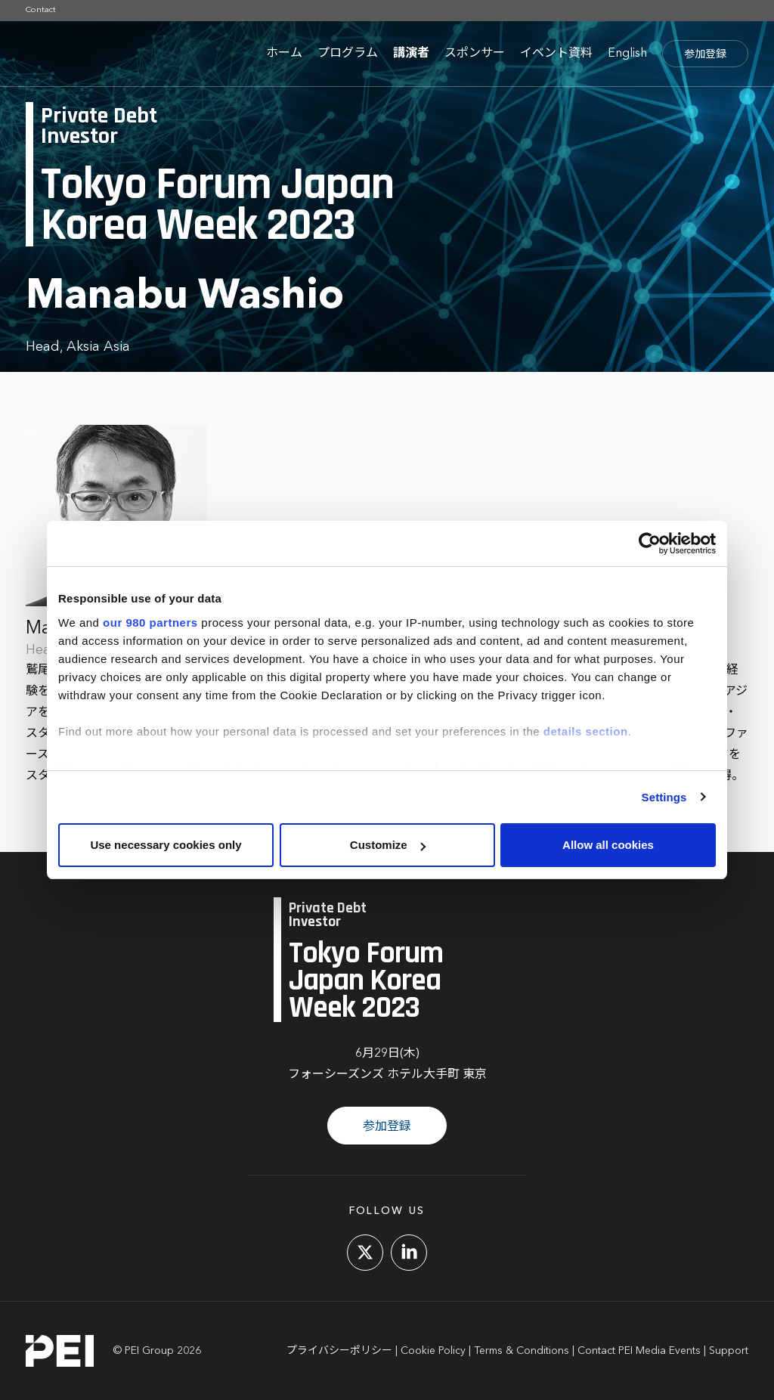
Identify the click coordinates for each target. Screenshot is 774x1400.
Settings (664, 797)
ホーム (284, 54)
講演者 (411, 54)
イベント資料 (556, 54)
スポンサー (474, 54)
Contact (41, 10)
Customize (388, 844)
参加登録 (705, 54)
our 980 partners (150, 622)
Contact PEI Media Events (639, 1351)
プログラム (347, 54)
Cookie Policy (433, 1351)
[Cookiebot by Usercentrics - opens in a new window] (650, 543)
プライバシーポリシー (339, 1351)
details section (585, 731)
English (627, 54)
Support (728, 1351)
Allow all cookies (608, 844)
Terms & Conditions (521, 1351)
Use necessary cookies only (165, 844)
